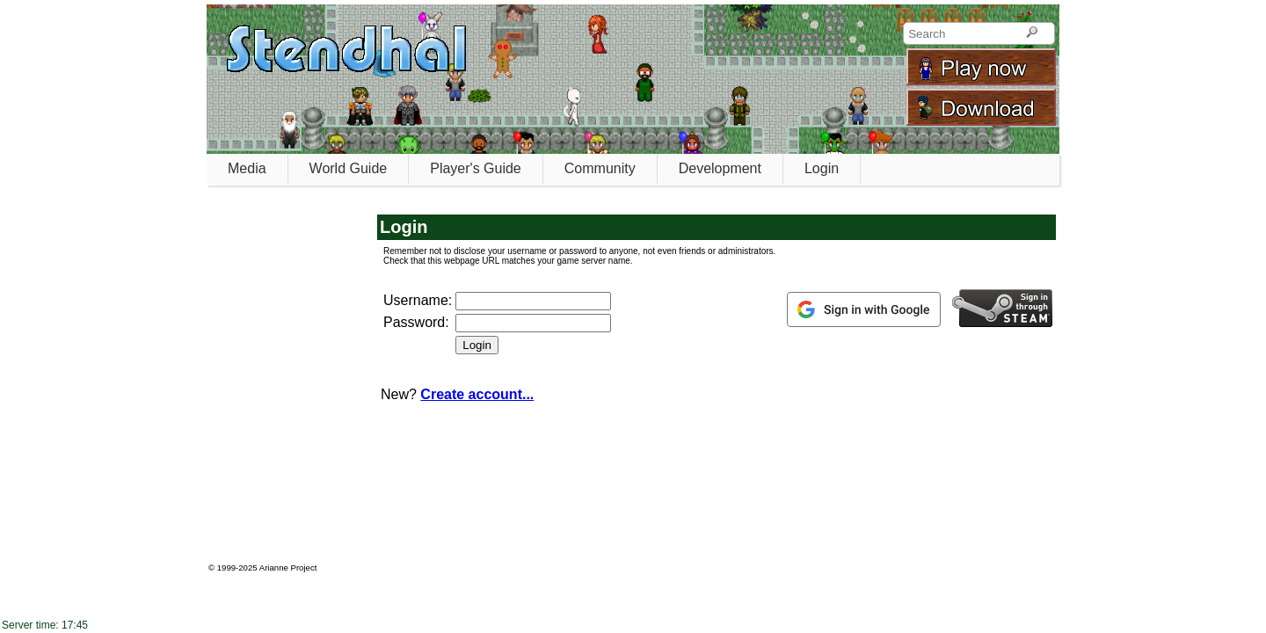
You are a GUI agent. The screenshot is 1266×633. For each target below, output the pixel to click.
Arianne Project (288, 567)
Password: (416, 322)
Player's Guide (475, 168)
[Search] (1032, 33)
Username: (417, 300)
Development (720, 168)
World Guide (348, 168)
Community (600, 168)
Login (821, 168)
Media (247, 168)
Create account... (477, 394)
